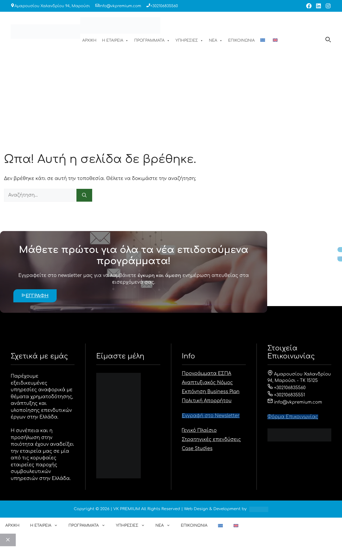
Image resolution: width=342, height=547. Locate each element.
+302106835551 (286, 395)
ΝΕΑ (216, 40)
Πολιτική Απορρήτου (207, 400)
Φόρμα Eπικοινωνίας (292, 416)
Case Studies (197, 448)
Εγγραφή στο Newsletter (211, 415)
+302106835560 (164, 6)
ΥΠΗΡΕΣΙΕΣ (189, 40)
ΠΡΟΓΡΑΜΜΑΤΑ (152, 40)
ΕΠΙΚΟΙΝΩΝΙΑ (241, 40)
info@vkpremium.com (120, 6)
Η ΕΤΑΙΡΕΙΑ (115, 40)
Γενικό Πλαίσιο (199, 430)
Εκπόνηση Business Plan (211, 391)
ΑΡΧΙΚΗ (89, 40)
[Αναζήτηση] (84, 195)
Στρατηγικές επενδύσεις (211, 439)
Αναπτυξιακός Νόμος (207, 382)
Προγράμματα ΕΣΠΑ (206, 373)
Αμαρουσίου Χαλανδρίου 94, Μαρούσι (52, 6)
